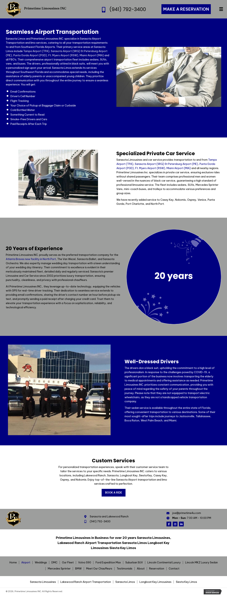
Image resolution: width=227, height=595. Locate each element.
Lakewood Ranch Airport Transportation (85, 582)
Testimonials (124, 568)
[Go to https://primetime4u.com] (40, 9)
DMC (54, 562)
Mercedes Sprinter (59, 568)
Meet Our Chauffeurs (99, 568)
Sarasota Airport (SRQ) (65, 51)
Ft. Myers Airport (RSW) (63, 55)
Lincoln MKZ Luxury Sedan (201, 562)
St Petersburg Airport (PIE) (181, 164)
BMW (78, 568)
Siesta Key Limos (186, 582)
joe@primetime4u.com (186, 513)
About (141, 568)
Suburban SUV (134, 562)
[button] (168, 524)
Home (13, 562)
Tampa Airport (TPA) (36, 51)
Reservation (156, 568)
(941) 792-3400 (127, 9)
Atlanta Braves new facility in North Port (31, 259)
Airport (25, 562)
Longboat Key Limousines (155, 582)
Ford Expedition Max (108, 562)
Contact (174, 568)
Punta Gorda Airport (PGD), (30, 55)
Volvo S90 (84, 562)
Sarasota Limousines (43, 582)
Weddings (41, 562)
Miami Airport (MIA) (92, 55)
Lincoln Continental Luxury (164, 562)
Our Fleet (68, 562)
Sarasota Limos (125, 582)
